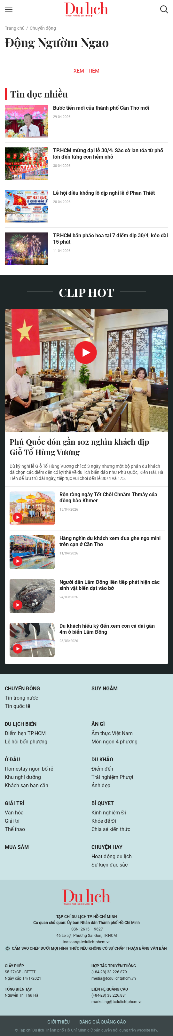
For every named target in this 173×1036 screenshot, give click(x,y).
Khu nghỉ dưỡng (23, 777)
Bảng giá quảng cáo (102, 1022)
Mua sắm (17, 847)
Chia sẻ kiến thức (110, 830)
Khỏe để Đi (103, 821)
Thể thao (15, 830)
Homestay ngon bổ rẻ (29, 769)
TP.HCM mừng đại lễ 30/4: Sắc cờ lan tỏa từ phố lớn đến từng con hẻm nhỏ (108, 153)
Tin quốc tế (17, 706)
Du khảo (102, 760)
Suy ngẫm (104, 689)
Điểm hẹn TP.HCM (25, 734)
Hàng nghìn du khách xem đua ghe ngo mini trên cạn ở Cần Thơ (110, 542)
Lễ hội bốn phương (26, 742)
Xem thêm (86, 71)
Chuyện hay (106, 847)
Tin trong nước (21, 698)
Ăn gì (98, 724)
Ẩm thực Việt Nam (112, 734)
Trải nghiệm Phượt (112, 777)
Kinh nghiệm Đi (108, 813)
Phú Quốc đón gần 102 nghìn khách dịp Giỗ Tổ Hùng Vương (79, 447)
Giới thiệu (58, 1022)
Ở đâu (12, 760)
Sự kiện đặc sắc (109, 865)
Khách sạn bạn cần (26, 786)
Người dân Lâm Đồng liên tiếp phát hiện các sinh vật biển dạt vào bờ (109, 585)
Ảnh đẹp (100, 786)
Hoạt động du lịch (111, 857)
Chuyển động (43, 28)
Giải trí (14, 804)
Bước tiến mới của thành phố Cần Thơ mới (101, 108)
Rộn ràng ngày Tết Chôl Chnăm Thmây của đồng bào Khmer (108, 498)
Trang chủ (15, 28)
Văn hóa (14, 813)
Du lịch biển (20, 724)
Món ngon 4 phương (114, 742)
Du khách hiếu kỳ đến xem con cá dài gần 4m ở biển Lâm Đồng (107, 629)
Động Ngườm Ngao (57, 42)
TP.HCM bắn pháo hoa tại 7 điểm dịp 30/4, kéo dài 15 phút (110, 238)
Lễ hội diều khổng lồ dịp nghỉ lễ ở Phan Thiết (104, 193)
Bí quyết (102, 804)
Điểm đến (102, 769)
